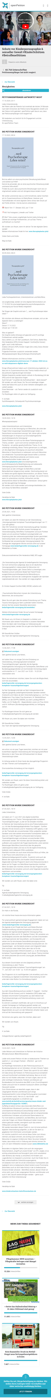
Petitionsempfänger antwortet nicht (22, 97)
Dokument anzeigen (10, 651)
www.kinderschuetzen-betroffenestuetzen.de (19, 1191)
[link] (47, 5)
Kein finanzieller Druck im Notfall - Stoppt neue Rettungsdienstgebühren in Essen (20, 1354)
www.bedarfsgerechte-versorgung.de (24, 546)
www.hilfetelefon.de (40, 1144)
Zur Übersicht (10, 82)
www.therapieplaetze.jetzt (38, 231)
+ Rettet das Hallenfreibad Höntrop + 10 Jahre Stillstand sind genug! (21, 1307)
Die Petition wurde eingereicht (18, 132)
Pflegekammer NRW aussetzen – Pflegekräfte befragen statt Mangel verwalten (20, 1261)
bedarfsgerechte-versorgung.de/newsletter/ (18, 607)
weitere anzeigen (25, 1202)
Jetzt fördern (25, 1392)
